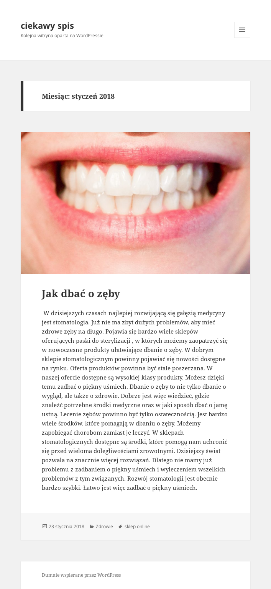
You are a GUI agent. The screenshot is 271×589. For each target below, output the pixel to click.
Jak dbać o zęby (81, 293)
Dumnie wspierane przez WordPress (81, 575)
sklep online (137, 526)
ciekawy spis (47, 25)
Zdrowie (104, 526)
